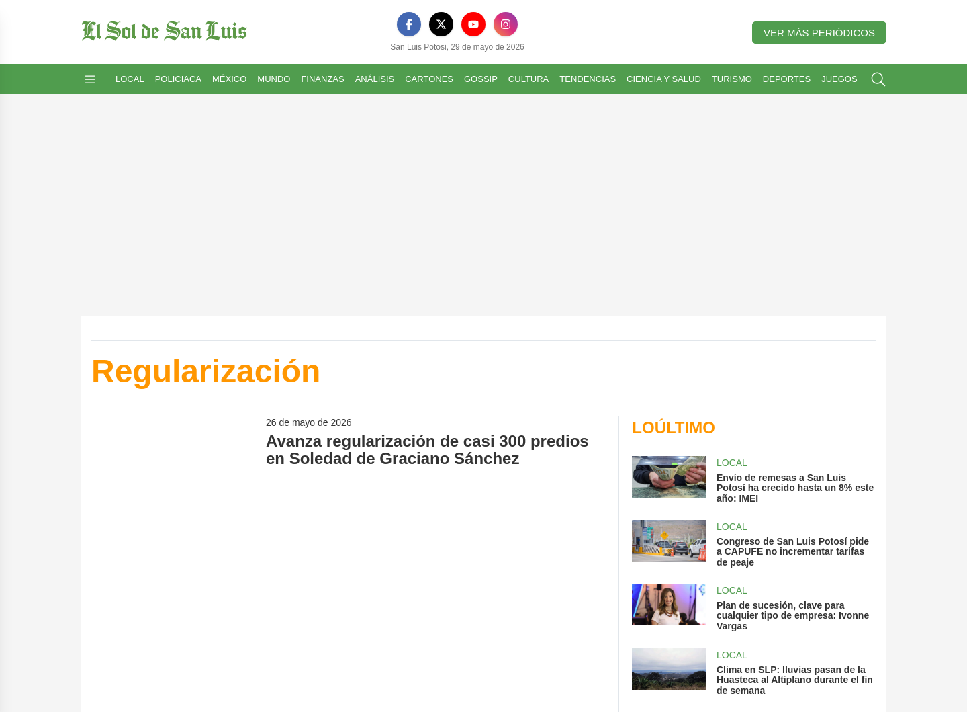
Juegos (839, 79)
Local (130, 79)
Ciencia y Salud (664, 79)
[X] (441, 24)
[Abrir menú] (90, 79)
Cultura (528, 79)
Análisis (375, 79)
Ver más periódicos (819, 32)
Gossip (481, 79)
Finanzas (322, 79)
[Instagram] (506, 24)
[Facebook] (409, 24)
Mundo (273, 79)
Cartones (429, 79)
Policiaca (178, 79)
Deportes (787, 79)
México (229, 79)
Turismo (732, 79)
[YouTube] (473, 24)
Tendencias (587, 79)
